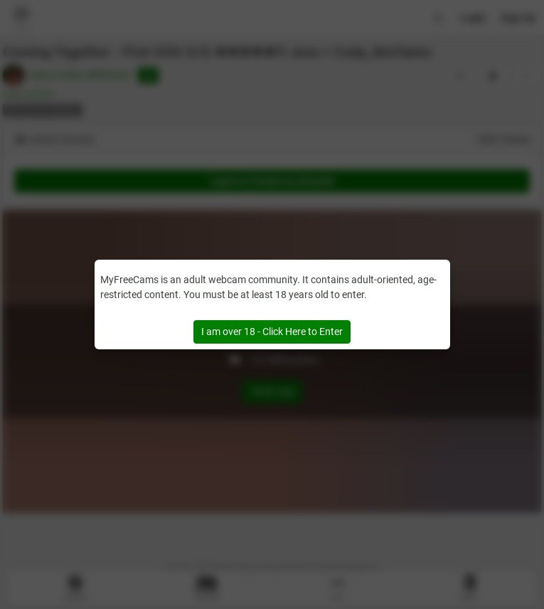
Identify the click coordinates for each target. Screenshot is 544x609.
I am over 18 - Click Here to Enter (272, 331)
